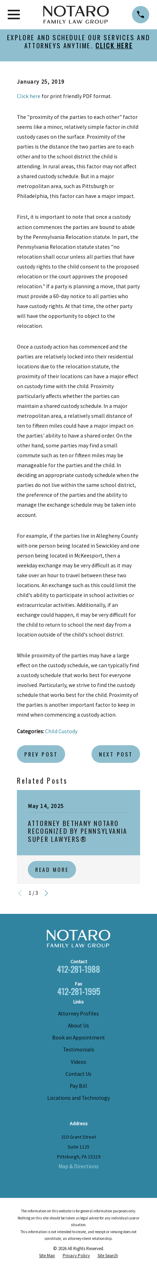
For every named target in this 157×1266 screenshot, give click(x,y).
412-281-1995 (78, 991)
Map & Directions (78, 1166)
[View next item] (46, 893)
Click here (28, 96)
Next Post (116, 754)
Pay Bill (78, 1086)
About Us (78, 1025)
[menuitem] (47, 1256)
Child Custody (61, 731)
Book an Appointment (78, 1037)
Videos (78, 1062)
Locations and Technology (78, 1098)
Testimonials (78, 1049)
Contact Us (78, 1074)
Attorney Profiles (78, 1013)
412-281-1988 (78, 969)
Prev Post (41, 754)
